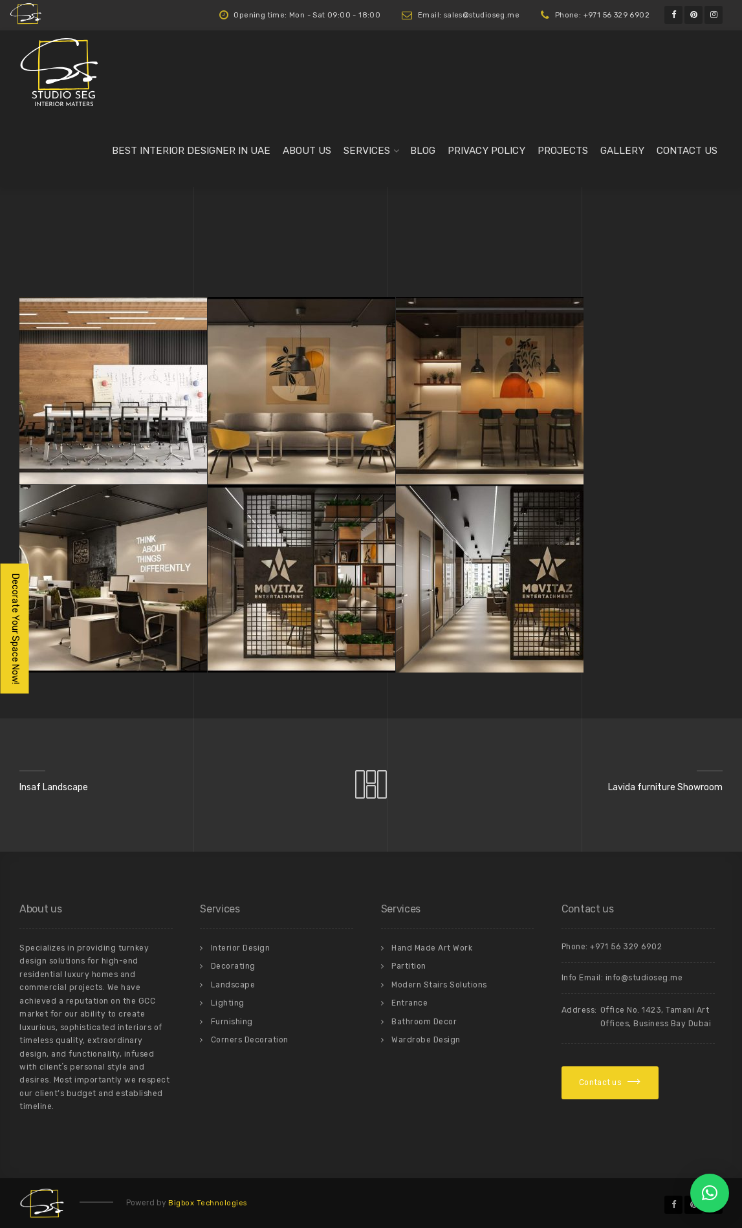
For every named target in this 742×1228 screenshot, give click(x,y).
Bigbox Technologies (207, 1203)
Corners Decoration (250, 1039)
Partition (408, 966)
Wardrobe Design (426, 1039)
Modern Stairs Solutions (439, 984)
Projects (563, 150)
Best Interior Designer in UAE (191, 150)
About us (307, 150)
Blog (422, 150)
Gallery (622, 150)
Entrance (409, 1002)
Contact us (687, 150)
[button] (709, 1193)
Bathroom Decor (424, 1021)
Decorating (233, 966)
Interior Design (240, 948)
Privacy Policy (486, 150)
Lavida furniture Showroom (665, 787)
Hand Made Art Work (431, 948)
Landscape (233, 984)
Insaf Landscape (53, 787)
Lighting (228, 1002)
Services (367, 150)
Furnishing (232, 1021)
